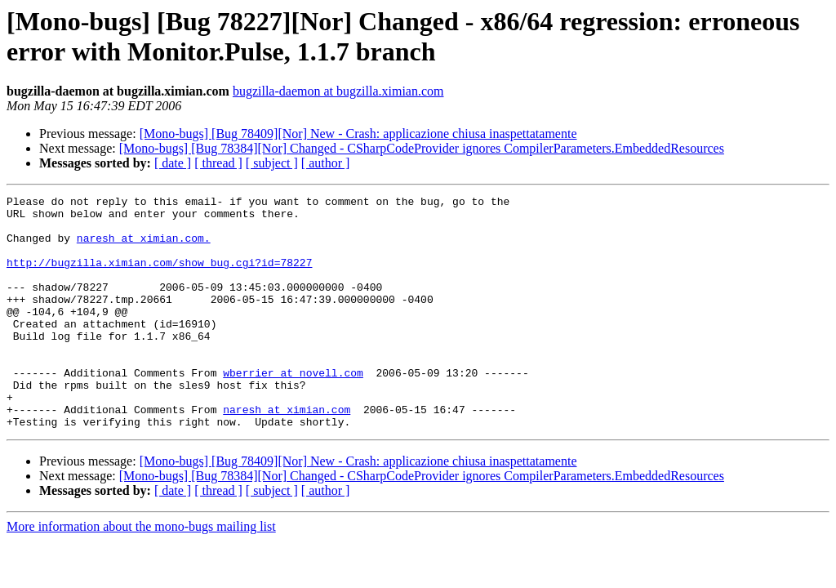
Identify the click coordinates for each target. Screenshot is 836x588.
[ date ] (172, 163)
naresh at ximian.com (286, 453)
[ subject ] (272, 163)
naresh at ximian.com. (144, 247)
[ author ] (325, 163)
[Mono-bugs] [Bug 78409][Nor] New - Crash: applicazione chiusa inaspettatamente (358, 133)
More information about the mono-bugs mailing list (141, 573)
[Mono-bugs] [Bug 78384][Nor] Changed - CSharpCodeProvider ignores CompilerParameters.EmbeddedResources (421, 148)
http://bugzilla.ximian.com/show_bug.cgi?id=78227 (159, 277)
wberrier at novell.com (293, 409)
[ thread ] (218, 163)
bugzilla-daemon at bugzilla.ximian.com (338, 91)
